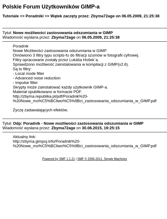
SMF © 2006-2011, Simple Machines (102, 159)
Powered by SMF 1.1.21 (58, 159)
